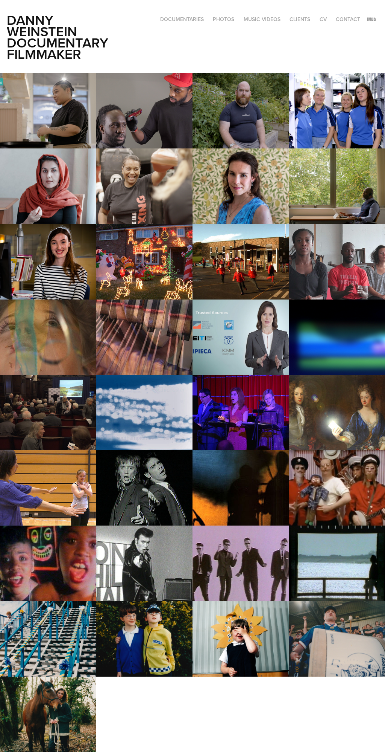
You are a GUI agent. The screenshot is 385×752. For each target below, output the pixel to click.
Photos (223, 19)
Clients (300, 19)
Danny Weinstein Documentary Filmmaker (59, 37)
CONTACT (348, 19)
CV (323, 19)
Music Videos (262, 19)
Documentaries (182, 19)
